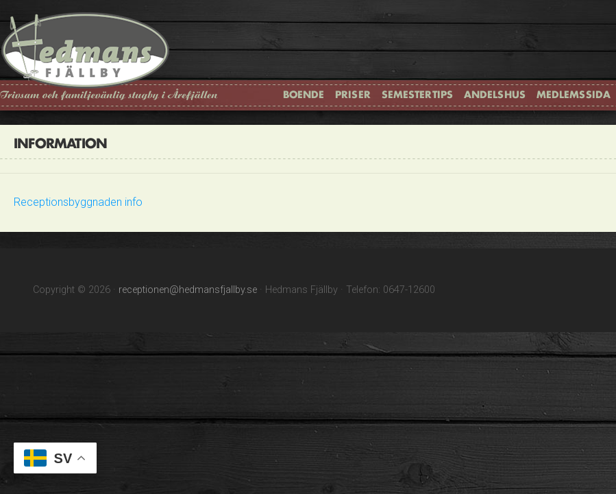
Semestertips (417, 94)
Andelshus (495, 94)
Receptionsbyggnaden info (78, 202)
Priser (353, 94)
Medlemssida (574, 94)
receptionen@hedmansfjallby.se (188, 290)
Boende (304, 94)
